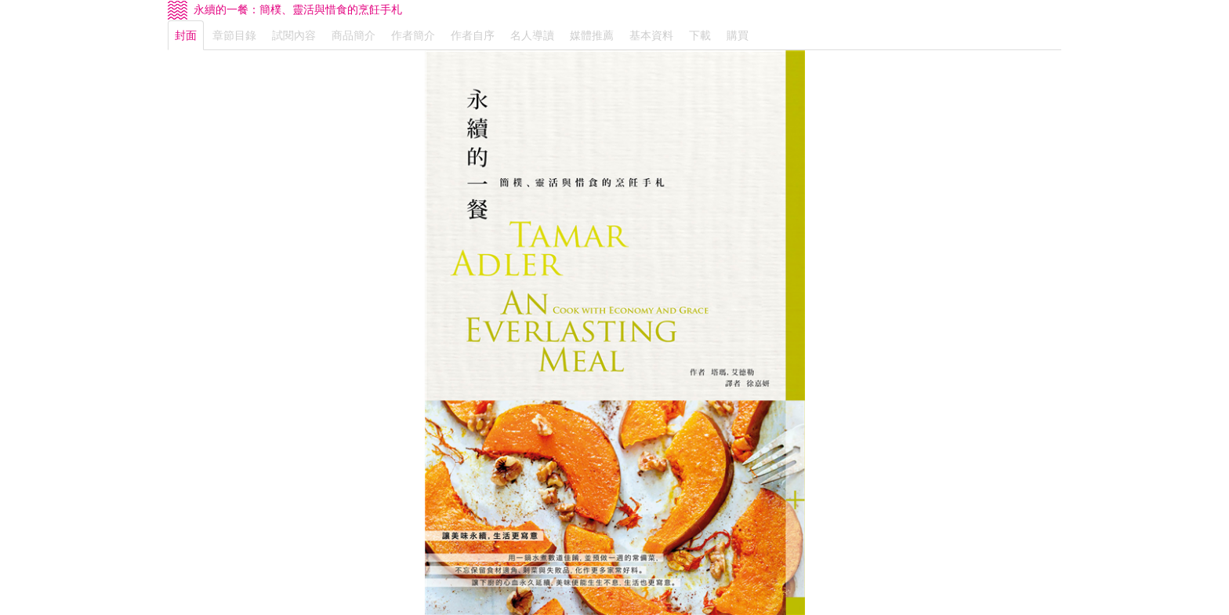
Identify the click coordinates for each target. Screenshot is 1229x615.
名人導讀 (532, 35)
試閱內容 (294, 35)
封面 (186, 35)
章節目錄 (234, 35)
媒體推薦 (592, 35)
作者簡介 (413, 35)
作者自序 (473, 35)
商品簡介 (353, 35)
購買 (738, 35)
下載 (700, 35)
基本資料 (651, 35)
